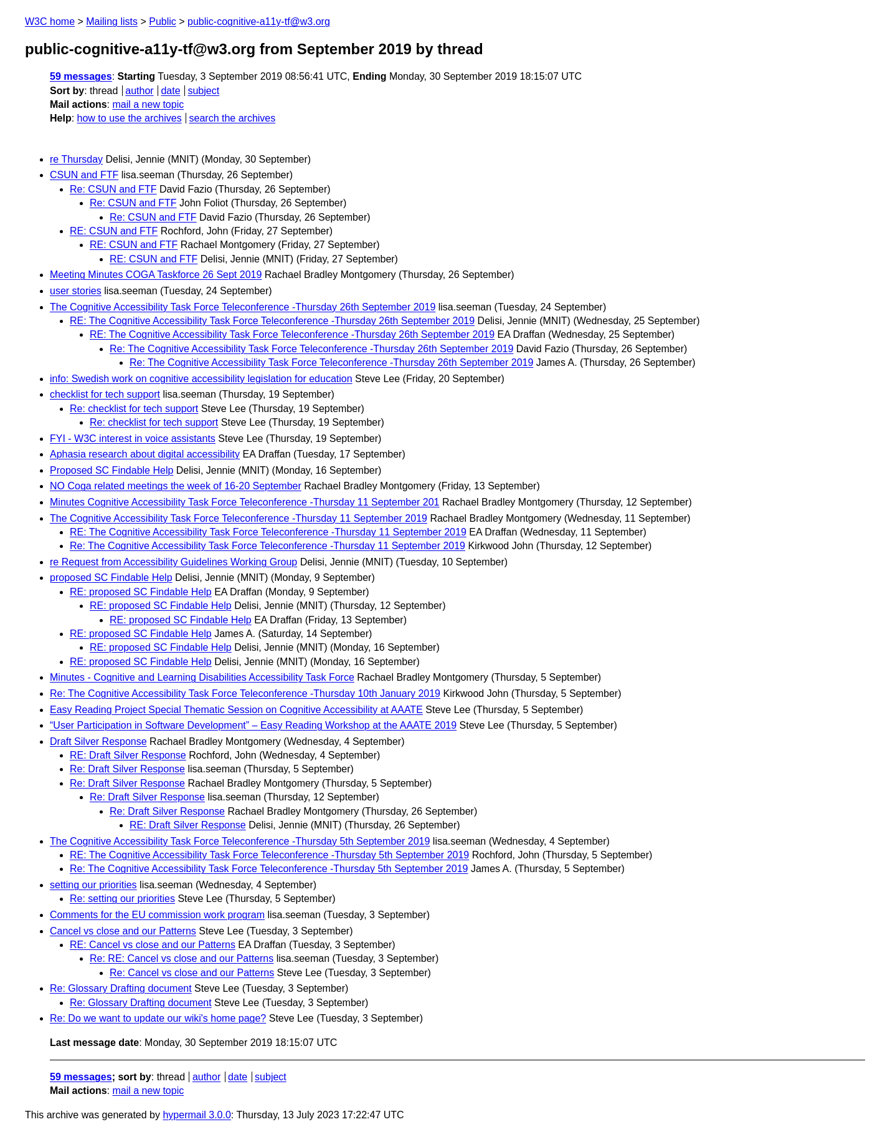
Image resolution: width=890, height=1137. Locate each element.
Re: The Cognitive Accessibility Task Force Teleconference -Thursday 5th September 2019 (269, 868)
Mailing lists (112, 21)
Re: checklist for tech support (134, 408)
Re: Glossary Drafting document (121, 988)
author (139, 90)
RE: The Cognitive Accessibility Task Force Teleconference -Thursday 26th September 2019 (272, 320)
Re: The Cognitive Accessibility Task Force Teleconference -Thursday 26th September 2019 (311, 348)
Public (162, 21)
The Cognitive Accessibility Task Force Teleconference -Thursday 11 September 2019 (238, 518)
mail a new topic (148, 104)
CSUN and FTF (84, 175)
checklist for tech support (105, 394)
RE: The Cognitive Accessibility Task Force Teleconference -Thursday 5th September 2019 (269, 855)
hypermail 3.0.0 (196, 1115)
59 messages (81, 76)
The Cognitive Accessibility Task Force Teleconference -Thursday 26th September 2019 (242, 307)
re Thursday (76, 159)
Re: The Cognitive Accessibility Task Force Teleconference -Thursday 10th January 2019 (245, 693)
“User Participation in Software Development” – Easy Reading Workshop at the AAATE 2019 (253, 725)
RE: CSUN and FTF (114, 231)
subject (203, 90)
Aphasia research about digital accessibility (145, 454)
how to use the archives (129, 118)
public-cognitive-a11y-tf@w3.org (258, 21)
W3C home (50, 21)
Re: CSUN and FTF (113, 189)
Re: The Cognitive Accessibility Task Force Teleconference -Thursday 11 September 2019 (267, 545)
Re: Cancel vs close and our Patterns (192, 972)
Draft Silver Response (98, 741)
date (170, 90)
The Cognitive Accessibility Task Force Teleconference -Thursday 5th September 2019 (240, 841)
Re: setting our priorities (122, 898)
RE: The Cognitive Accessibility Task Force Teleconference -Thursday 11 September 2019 (268, 532)
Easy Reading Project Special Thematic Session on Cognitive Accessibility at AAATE (236, 709)
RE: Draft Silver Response (128, 755)
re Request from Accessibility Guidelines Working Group (173, 562)
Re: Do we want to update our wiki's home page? (158, 1018)
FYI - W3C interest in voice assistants (132, 438)
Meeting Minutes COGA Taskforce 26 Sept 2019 (156, 274)
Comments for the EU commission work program (157, 914)
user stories (76, 290)
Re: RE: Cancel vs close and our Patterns (181, 958)
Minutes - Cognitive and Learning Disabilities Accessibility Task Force (202, 677)
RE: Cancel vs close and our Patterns (152, 944)
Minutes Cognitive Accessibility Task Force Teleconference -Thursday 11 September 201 (245, 502)
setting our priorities (93, 885)
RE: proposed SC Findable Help (141, 592)
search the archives (232, 118)
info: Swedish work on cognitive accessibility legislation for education (201, 378)
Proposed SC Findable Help (111, 470)
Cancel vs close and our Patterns (123, 931)
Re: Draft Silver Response (127, 769)
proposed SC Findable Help (111, 577)
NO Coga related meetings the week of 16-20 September (175, 486)
